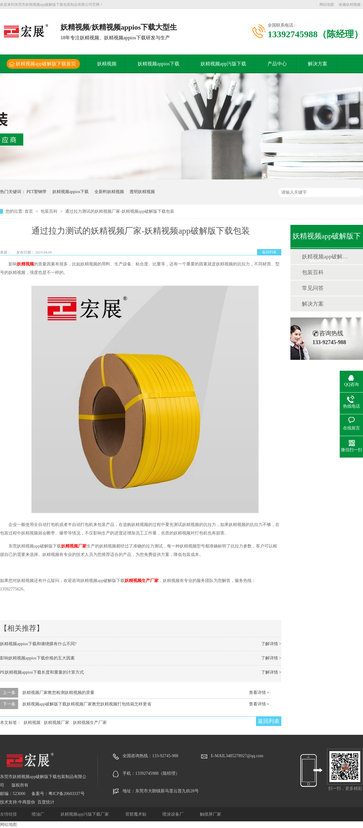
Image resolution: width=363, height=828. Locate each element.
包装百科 (50, 211)
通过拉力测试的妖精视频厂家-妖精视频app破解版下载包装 (119, 211)
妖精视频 (106, 63)
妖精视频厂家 (74, 546)
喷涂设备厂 (173, 814)
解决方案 (317, 63)
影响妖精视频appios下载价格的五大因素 (37, 658)
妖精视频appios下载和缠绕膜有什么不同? (38, 644)
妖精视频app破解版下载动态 (326, 257)
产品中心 (277, 63)
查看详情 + (259, 692)
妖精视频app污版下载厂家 (85, 814)
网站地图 (326, 4)
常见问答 (313, 288)
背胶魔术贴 (136, 814)
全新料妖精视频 (109, 191)
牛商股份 (26, 802)
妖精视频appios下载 (158, 63)
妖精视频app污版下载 (223, 63)
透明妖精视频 (142, 191)
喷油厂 (39, 814)
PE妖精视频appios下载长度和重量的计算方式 (42, 672)
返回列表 (269, 252)
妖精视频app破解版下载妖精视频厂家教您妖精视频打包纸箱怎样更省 (86, 704)
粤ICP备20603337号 (66, 793)
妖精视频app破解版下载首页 (46, 63)
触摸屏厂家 (210, 814)
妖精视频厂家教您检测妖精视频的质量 (58, 692)
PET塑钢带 (37, 191)
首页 (29, 211)
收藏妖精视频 (350, 4)
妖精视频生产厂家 (142, 580)
